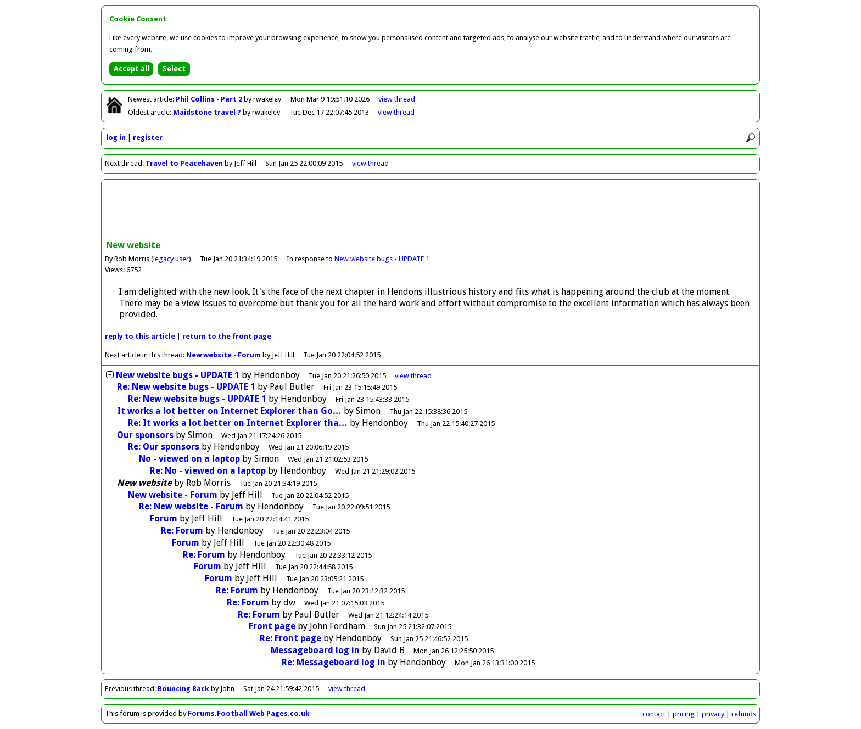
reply (140, 336)
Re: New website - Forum (191, 506)
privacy (713, 714)
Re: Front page (290, 638)
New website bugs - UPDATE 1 (381, 259)
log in (116, 137)
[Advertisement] (430, 210)
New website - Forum (223, 355)
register (148, 137)
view (396, 99)
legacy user (171, 259)
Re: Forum (182, 530)
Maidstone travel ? (208, 112)
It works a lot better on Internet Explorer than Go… (229, 411)
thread (413, 376)
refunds (743, 714)
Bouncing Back (183, 689)
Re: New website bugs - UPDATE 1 (186, 387)
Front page (272, 626)
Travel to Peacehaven (184, 163)
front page (226, 336)
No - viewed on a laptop (189, 458)
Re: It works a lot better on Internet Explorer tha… (238, 423)
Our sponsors (145, 435)
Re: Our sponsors (163, 446)
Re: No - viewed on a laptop (208, 471)
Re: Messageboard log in (333, 662)
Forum (163, 518)
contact (654, 714)
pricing (684, 714)
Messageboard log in (315, 650)
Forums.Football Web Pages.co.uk (249, 713)
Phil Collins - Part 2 (210, 99)
